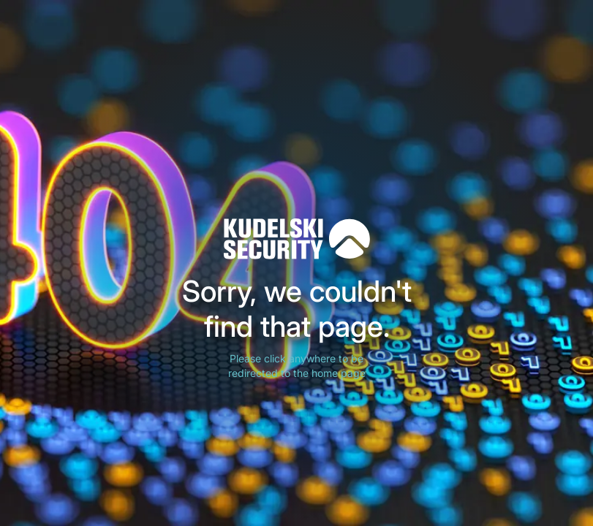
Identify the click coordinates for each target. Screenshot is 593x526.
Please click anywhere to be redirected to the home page (297, 365)
